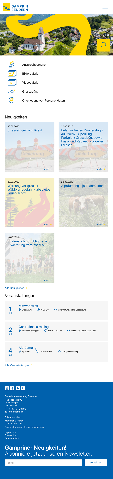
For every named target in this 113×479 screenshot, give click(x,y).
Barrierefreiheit (12, 438)
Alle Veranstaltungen (17, 365)
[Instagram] (7, 388)
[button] (105, 7)
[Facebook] (12, 388)
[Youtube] (18, 388)
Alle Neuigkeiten (14, 287)
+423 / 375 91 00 (17, 408)
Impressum (10, 432)
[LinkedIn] (23, 388)
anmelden (96, 462)
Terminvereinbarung (34, 427)
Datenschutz (11, 435)
